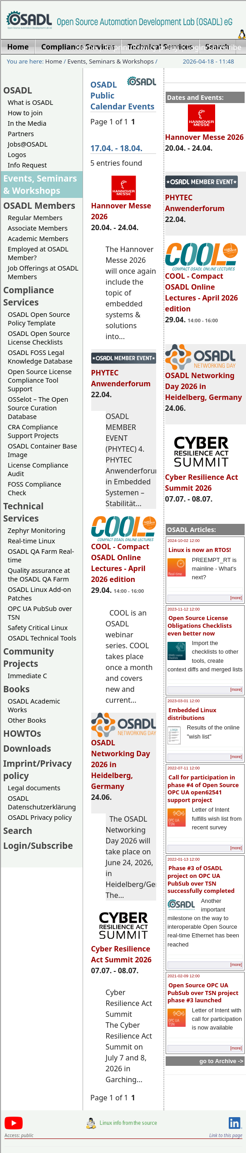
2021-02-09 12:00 (183, 976)
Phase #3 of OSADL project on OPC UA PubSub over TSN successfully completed (201, 879)
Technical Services (23, 512)
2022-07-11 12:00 (183, 768)
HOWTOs (22, 733)
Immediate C (27, 675)
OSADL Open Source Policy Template (39, 318)
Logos (17, 154)
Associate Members (38, 228)
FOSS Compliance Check (34, 488)
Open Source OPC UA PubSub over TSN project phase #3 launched (202, 992)
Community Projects (28, 657)
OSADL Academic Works (34, 705)
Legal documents (34, 787)
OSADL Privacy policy (40, 817)
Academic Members (38, 238)
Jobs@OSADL (28, 144)
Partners (21, 133)
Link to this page (225, 1135)
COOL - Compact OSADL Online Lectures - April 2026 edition (201, 288)
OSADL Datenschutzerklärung (42, 802)
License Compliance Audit (38, 469)
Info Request (27, 165)
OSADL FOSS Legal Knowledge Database (40, 356)
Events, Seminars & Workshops (111, 61)
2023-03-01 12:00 (183, 701)
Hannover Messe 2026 (204, 133)
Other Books (27, 720)
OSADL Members (39, 205)
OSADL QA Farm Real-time (41, 555)
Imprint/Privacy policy (141, 47)
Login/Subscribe (214, 47)
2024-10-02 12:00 (183, 540)
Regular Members (35, 217)
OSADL (17, 90)
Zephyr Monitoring (36, 530)
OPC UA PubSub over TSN (40, 612)
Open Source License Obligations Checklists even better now (199, 625)
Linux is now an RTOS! (199, 550)
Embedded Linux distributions (191, 714)
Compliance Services (28, 296)
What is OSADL (30, 102)
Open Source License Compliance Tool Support (40, 380)
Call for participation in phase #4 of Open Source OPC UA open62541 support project (203, 788)
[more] (236, 598)
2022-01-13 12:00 (183, 859)
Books (16, 689)
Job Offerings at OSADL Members (43, 272)
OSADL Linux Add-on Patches (39, 593)
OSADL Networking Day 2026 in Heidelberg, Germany (203, 382)
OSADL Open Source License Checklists (39, 337)
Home (86, 47)
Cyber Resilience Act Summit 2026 (201, 478)
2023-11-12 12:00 (183, 609)
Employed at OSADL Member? (38, 253)
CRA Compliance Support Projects (33, 431)
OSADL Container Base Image (42, 450)
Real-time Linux (31, 541)
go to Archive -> (221, 1061)
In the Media (27, 123)
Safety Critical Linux (38, 627)
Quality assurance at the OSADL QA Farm (39, 574)
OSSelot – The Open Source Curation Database (38, 408)
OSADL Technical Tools (42, 638)
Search (17, 830)
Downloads (27, 748)
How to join (25, 112)
